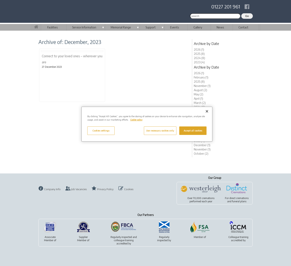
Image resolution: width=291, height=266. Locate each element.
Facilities (52, 27)
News (220, 27)
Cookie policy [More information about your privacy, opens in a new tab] (136, 119)
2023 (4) (199, 62)
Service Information (84, 27)
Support (151, 27)
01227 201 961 (225, 6)
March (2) (200, 102)
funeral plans (239, 201)
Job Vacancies (79, 189)
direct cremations (239, 198)
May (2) (198, 94)
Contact (243, 27)
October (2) (201, 153)
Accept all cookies (193, 130)
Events (174, 27)
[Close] (206, 111)
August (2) (200, 90)
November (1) (202, 86)
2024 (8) (199, 58)
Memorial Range (121, 27)
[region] (147, 124)
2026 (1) (199, 49)
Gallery (197, 27)
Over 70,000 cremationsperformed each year (200, 200)
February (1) (201, 77)
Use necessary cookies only (160, 130)
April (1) (198, 98)
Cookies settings (100, 130)
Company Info (52, 189)
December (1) (202, 145)
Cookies (128, 189)
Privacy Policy (105, 189)
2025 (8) (199, 53)
